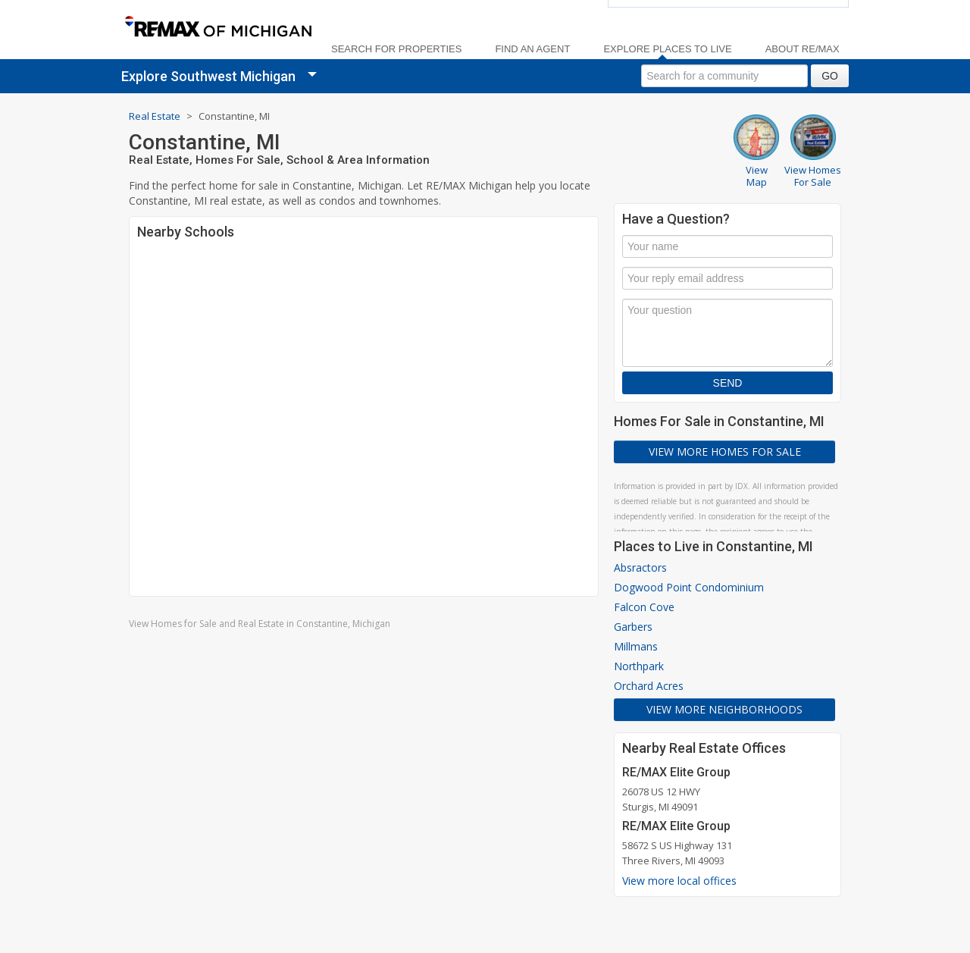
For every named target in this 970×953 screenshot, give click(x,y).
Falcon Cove (644, 607)
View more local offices (679, 880)
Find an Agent (532, 49)
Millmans (636, 646)
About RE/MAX (802, 49)
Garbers (633, 626)
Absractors (640, 567)
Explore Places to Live (667, 49)
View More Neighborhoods (724, 709)
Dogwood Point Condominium (689, 587)
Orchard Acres (649, 686)
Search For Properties (396, 49)
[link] (217, 27)
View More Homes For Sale (725, 451)
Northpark (639, 666)
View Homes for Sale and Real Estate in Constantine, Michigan (259, 623)
